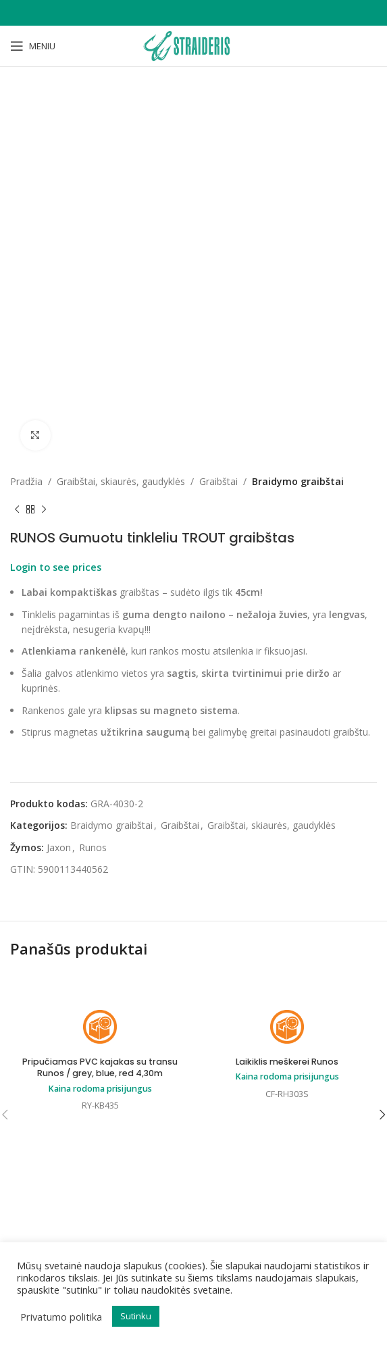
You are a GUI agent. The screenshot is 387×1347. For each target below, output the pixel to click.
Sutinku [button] (135, 1316)
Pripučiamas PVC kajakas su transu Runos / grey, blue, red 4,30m (100, 1067)
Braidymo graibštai (298, 481)
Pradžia (26, 481)
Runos (93, 847)
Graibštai (218, 481)
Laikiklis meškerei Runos (287, 1061)
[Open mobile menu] (32, 45)
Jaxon (59, 847)
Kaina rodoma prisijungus (100, 1088)
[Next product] (44, 509)
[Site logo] (193, 45)
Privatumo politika (61, 1317)
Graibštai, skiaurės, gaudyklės (121, 481)
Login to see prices (55, 567)
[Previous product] (17, 509)
